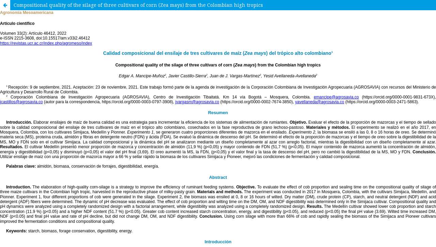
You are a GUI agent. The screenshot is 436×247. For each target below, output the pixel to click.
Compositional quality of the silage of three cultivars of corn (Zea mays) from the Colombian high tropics (138, 5)
